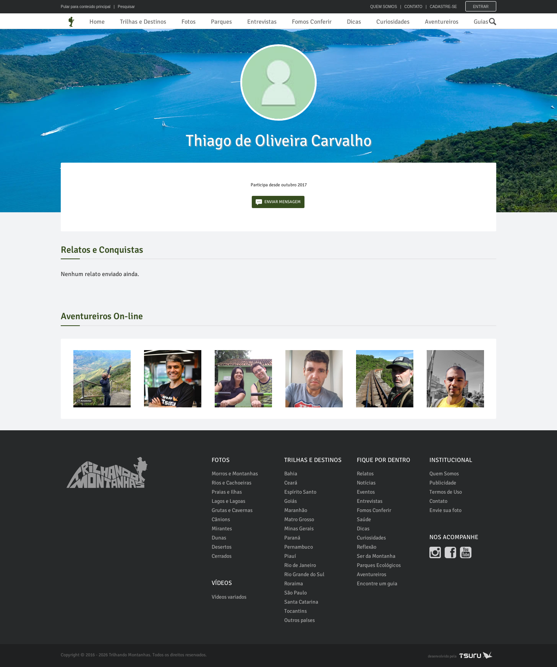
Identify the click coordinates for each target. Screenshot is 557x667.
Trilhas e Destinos (143, 22)
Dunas (219, 538)
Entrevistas (262, 22)
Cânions (221, 519)
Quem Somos (444, 473)
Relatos (365, 473)
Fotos (188, 22)
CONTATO (413, 7)
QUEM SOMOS (383, 7)
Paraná (292, 538)
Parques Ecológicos (379, 565)
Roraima (293, 583)
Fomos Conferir (312, 22)
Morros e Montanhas (235, 473)
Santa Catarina (301, 602)
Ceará (290, 483)
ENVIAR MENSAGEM (278, 202)
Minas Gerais (299, 528)
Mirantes (222, 528)
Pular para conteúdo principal (85, 7)
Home (97, 22)
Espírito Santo (300, 492)
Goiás (290, 501)
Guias (481, 22)
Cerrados (222, 556)
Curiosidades (393, 22)
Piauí (290, 556)
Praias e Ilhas (227, 492)
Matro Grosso (299, 519)
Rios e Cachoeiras (231, 483)
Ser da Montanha (376, 556)
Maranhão (295, 510)
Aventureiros (441, 22)
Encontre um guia (377, 583)
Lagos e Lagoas (228, 501)
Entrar (481, 7)
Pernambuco (298, 547)
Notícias (366, 483)
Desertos (222, 547)
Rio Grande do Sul (304, 574)
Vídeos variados (229, 597)
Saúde (364, 519)
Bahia (290, 473)
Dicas (354, 22)
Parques (221, 22)
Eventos (366, 492)
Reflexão (366, 547)
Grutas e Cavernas (232, 510)
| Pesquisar (123, 7)
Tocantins (295, 611)
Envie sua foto (445, 510)
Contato (438, 501)
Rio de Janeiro (300, 565)
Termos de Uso (445, 492)
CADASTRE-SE (443, 7)
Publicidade (442, 483)
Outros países (299, 620)
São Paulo (295, 592)
